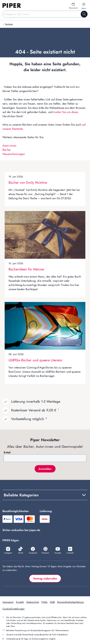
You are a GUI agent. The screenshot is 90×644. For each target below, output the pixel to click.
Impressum (8, 602)
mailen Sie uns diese (65, 112)
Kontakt (20, 602)
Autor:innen (9, 146)
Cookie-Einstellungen (13, 609)
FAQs (44, 602)
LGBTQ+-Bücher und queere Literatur (36, 360)
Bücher (6, 150)
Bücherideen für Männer (26, 269)
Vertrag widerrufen (45, 579)
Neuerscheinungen (13, 154)
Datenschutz (32, 602)
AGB (52, 602)
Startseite (9, 24)
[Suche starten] (84, 14)
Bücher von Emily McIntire (28, 182)
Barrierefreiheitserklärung (70, 602)
